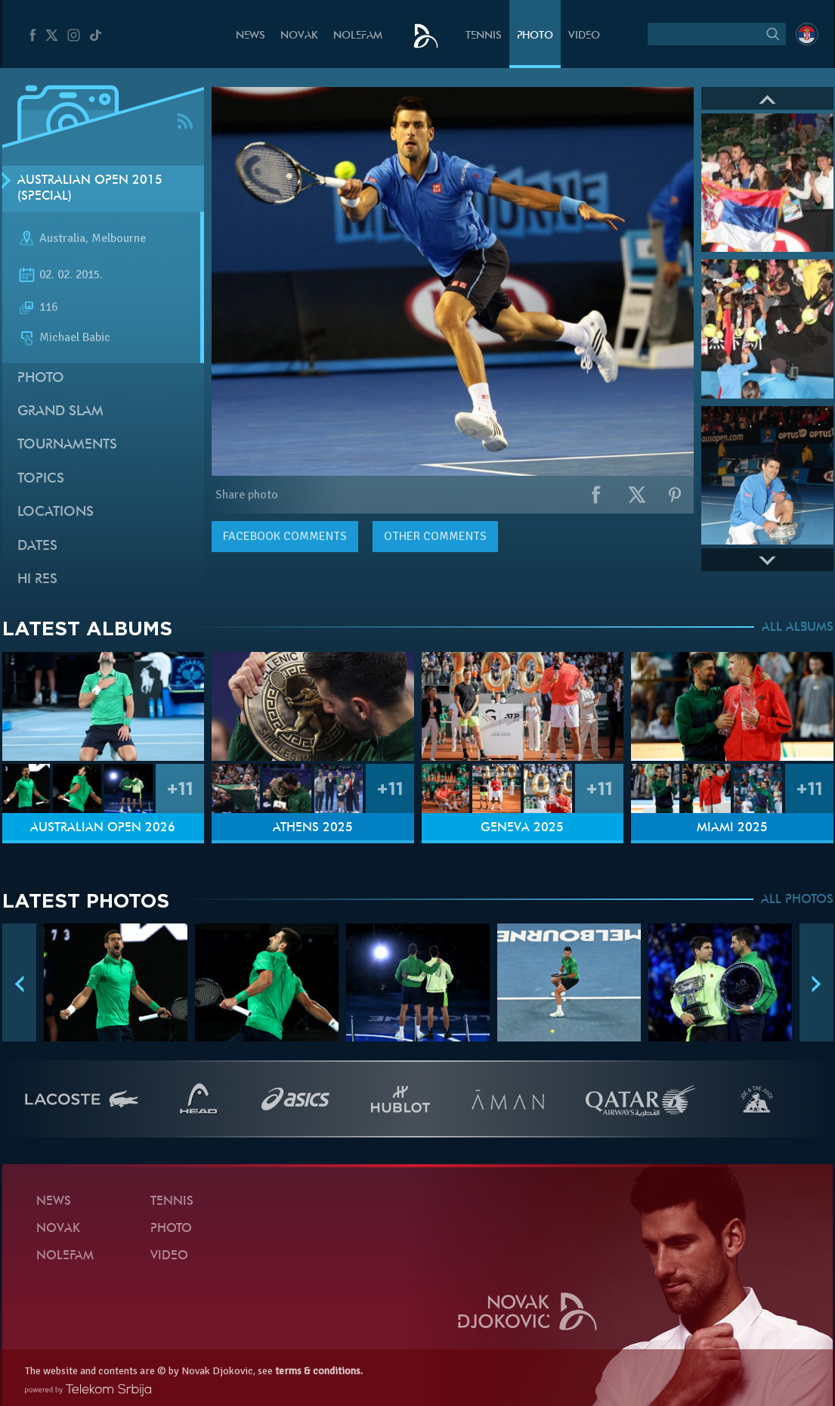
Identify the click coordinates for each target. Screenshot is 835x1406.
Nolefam (357, 36)
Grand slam (60, 412)
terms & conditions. (319, 1370)
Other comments (435, 536)
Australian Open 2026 (102, 828)
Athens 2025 (313, 828)
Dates (37, 546)
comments (285, 536)
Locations (55, 512)
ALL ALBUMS (797, 628)
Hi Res (37, 580)
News (250, 36)
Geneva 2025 (522, 828)
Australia (62, 239)
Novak (299, 36)
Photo (535, 36)
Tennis (483, 36)
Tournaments (67, 445)
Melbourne (118, 239)
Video (584, 36)
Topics (40, 479)
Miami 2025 (732, 828)
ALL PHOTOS (797, 900)
